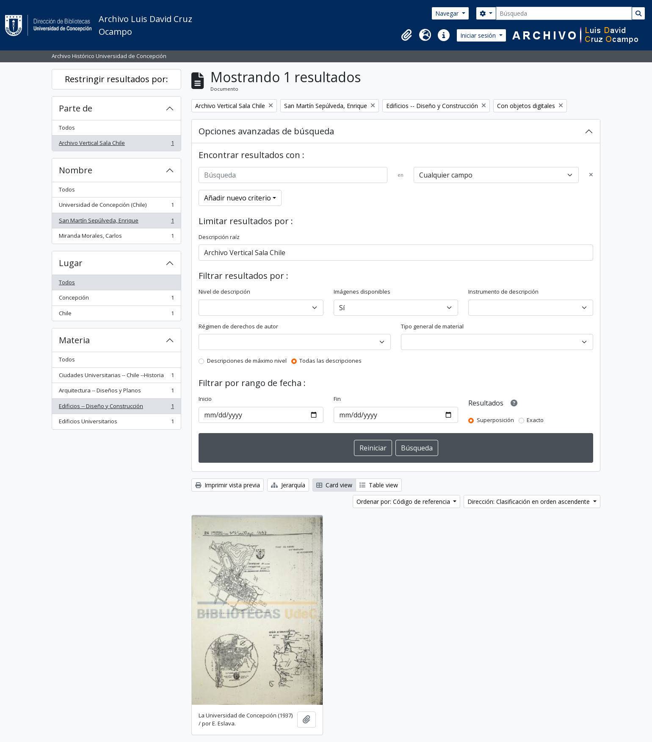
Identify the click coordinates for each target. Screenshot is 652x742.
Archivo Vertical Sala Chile (116, 144)
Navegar (447, 13)
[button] (406, 35)
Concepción (116, 299)
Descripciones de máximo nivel (247, 360)
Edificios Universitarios (116, 423)
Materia (74, 340)
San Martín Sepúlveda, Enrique (116, 222)
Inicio (205, 399)
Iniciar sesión (478, 35)
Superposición (495, 420)
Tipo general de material (432, 326)
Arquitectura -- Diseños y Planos (116, 392)
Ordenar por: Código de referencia (404, 501)
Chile (116, 315)
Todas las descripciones (330, 360)
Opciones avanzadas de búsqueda (266, 131)
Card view (334, 485)
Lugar (71, 263)
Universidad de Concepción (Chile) (116, 206)
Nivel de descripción (224, 291)
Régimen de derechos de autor (238, 326)
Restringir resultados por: (116, 79)
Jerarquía (288, 485)
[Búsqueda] (564, 13)
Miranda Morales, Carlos (116, 237)
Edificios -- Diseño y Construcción (116, 408)
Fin (337, 399)
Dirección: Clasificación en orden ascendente (529, 501)
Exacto (535, 420)
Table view (378, 485)
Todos (67, 127)
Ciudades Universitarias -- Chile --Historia (116, 377)
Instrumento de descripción (503, 291)
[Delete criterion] (591, 175)
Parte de (75, 108)
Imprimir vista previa (227, 485)
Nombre (75, 170)
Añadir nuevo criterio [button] (237, 198)
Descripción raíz (219, 237)
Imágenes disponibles (362, 291)
